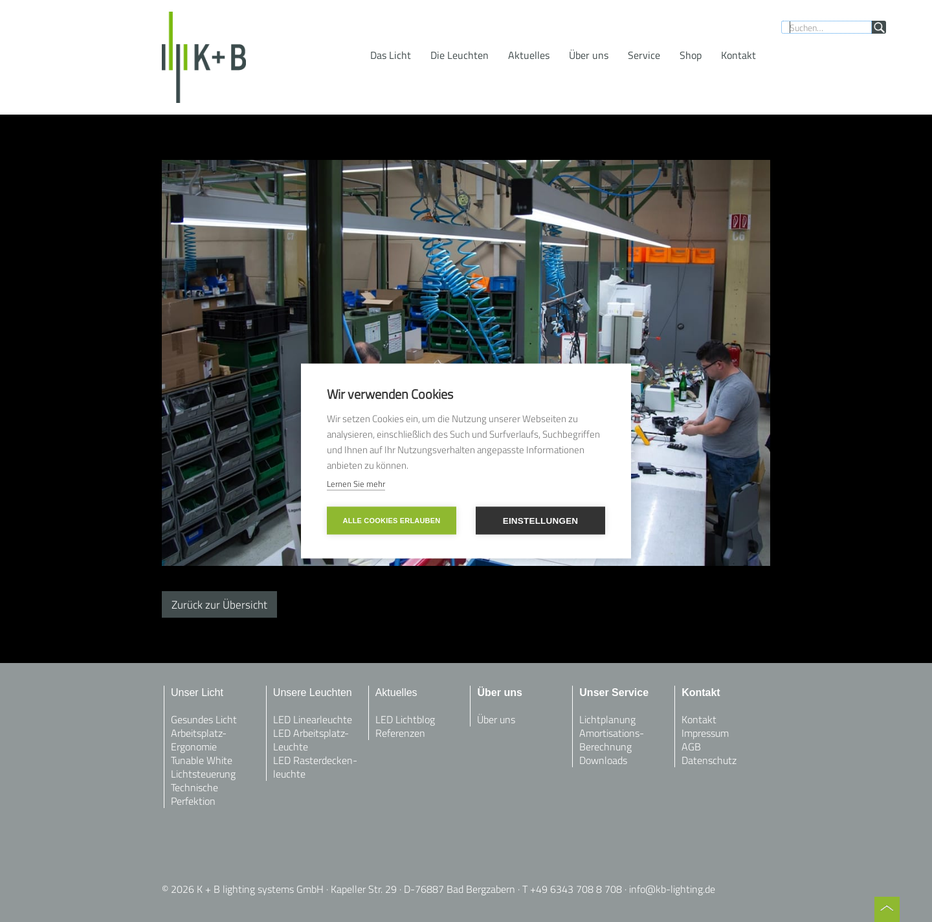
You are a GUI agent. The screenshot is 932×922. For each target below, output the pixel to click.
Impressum (705, 733)
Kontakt (699, 719)
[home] (204, 57)
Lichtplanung (607, 719)
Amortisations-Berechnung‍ (611, 739)
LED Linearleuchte (312, 719)
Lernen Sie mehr (356, 483)
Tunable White (201, 760)
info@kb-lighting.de (672, 889)
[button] (391, 55)
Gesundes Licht (204, 719)
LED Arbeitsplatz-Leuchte (311, 739)
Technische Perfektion (194, 794)
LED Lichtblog (405, 719)
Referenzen (400, 733)
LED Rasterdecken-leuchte (315, 766)
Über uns (588, 54)
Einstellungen (541, 521)
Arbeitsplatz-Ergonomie (199, 739)
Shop (691, 54)
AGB (691, 746)
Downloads (603, 760)
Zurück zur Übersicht (219, 604)
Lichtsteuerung (203, 773)
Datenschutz (709, 760)
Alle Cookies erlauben (392, 520)
